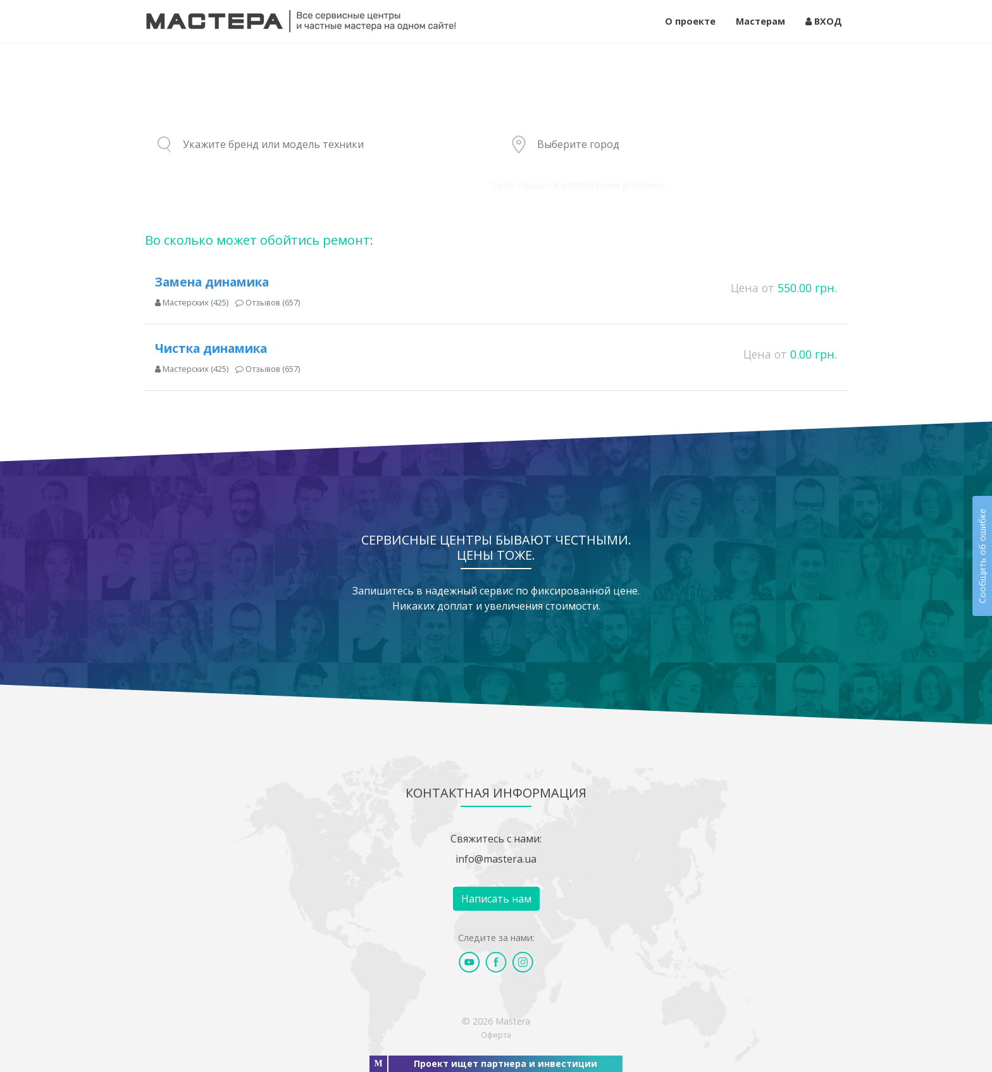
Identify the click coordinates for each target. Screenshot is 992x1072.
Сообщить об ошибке (982, 555)
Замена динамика (212, 281)
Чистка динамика (211, 348)
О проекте (690, 21)
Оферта (496, 1034)
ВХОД (823, 21)
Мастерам (760, 21)
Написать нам (496, 899)
